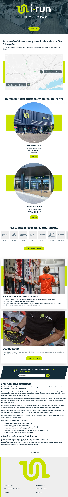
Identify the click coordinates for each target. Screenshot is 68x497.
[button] (48, 375)
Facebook (6, 492)
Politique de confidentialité (12, 489)
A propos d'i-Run (8, 485)
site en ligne (17, 352)
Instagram (39, 492)
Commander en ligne (34, 358)
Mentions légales (40, 485)
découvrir (34, 29)
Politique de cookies (41, 489)
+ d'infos (34, 156)
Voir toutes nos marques (34, 248)
